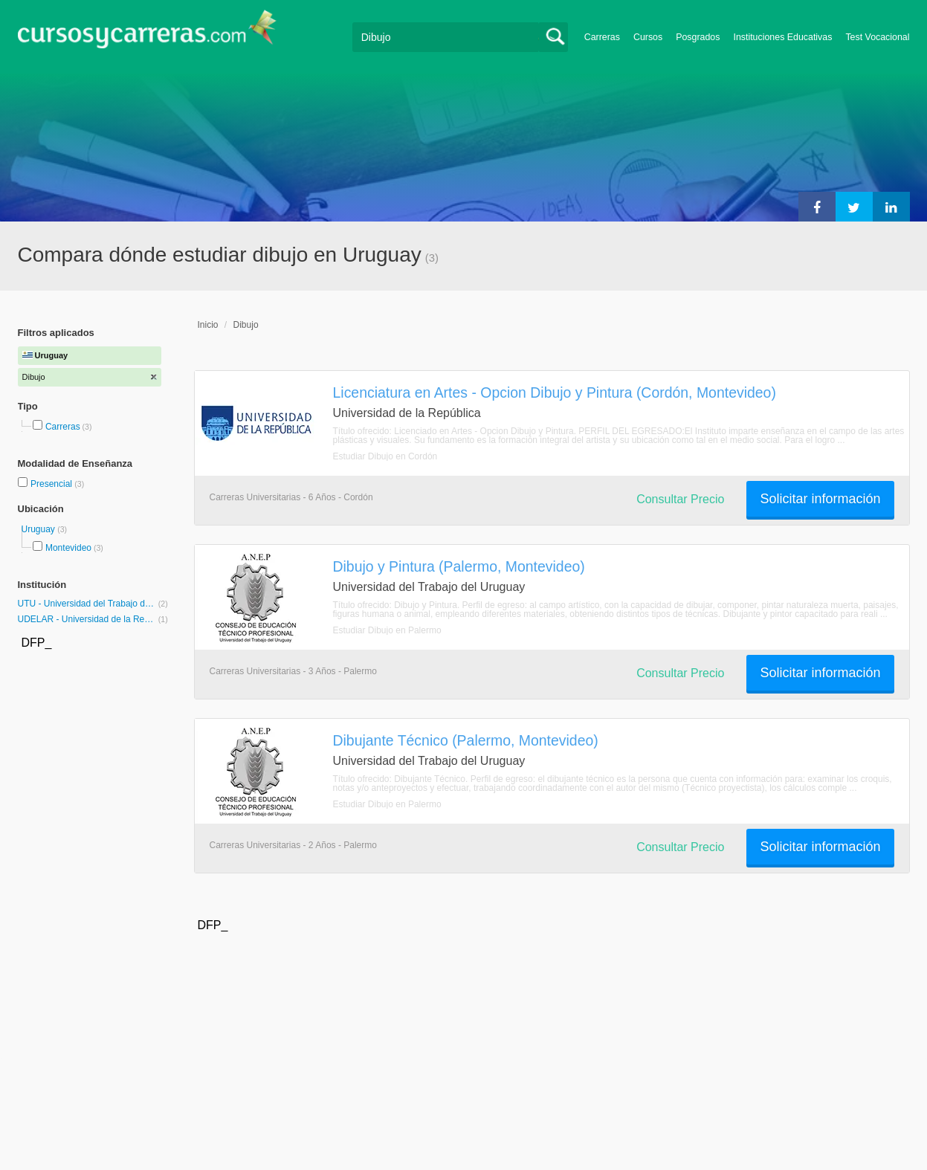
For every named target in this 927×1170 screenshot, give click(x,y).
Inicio (208, 325)
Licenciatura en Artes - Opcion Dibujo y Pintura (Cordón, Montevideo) (554, 392)
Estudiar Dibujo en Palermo (387, 630)
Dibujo (246, 325)
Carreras (602, 37)
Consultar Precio (680, 499)
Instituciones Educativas (782, 37)
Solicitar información (820, 498)
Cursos (647, 37)
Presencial (52, 484)
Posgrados (698, 37)
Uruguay (40, 529)
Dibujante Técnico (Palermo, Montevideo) (465, 740)
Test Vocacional (877, 37)
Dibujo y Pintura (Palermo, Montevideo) (459, 566)
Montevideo (68, 548)
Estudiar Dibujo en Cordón (385, 456)
